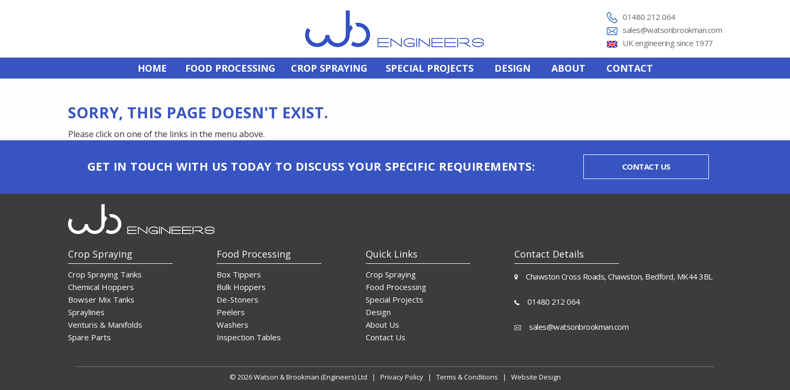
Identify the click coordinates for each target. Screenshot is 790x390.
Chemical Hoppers (101, 287)
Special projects (429, 68)
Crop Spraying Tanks (105, 274)
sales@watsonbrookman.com (672, 30)
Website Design (536, 377)
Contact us (646, 166)
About (568, 68)
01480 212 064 (649, 17)
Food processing (230, 68)
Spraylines (86, 312)
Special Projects (394, 299)
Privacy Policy (401, 377)
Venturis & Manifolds (105, 324)
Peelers (231, 312)
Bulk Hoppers (241, 287)
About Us (382, 324)
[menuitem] (152, 68)
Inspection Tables (249, 337)
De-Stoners (237, 299)
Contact (629, 68)
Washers (233, 324)
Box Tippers (239, 274)
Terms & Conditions (467, 377)
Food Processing (396, 287)
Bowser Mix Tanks (101, 299)
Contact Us (385, 337)
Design (512, 68)
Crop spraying (329, 68)
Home (152, 68)
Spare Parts (89, 337)
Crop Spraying (391, 274)
